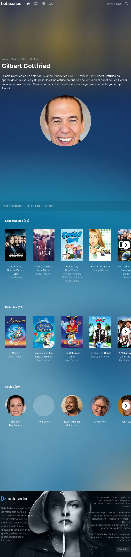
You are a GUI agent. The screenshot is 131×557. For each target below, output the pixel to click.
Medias (112, 519)
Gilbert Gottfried (31, 59)
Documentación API (108, 500)
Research (125, 522)
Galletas (111, 512)
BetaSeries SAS (98, 519)
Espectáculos (12, 206)
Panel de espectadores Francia (115, 528)
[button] (15, 411)
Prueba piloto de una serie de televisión (109, 525)
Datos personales (121, 515)
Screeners (123, 519)
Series (14, 59)
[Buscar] (126, 3)
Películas (33, 206)
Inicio (5, 59)
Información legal (97, 512)
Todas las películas (120, 497)
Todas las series (101, 497)
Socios (49, 206)
